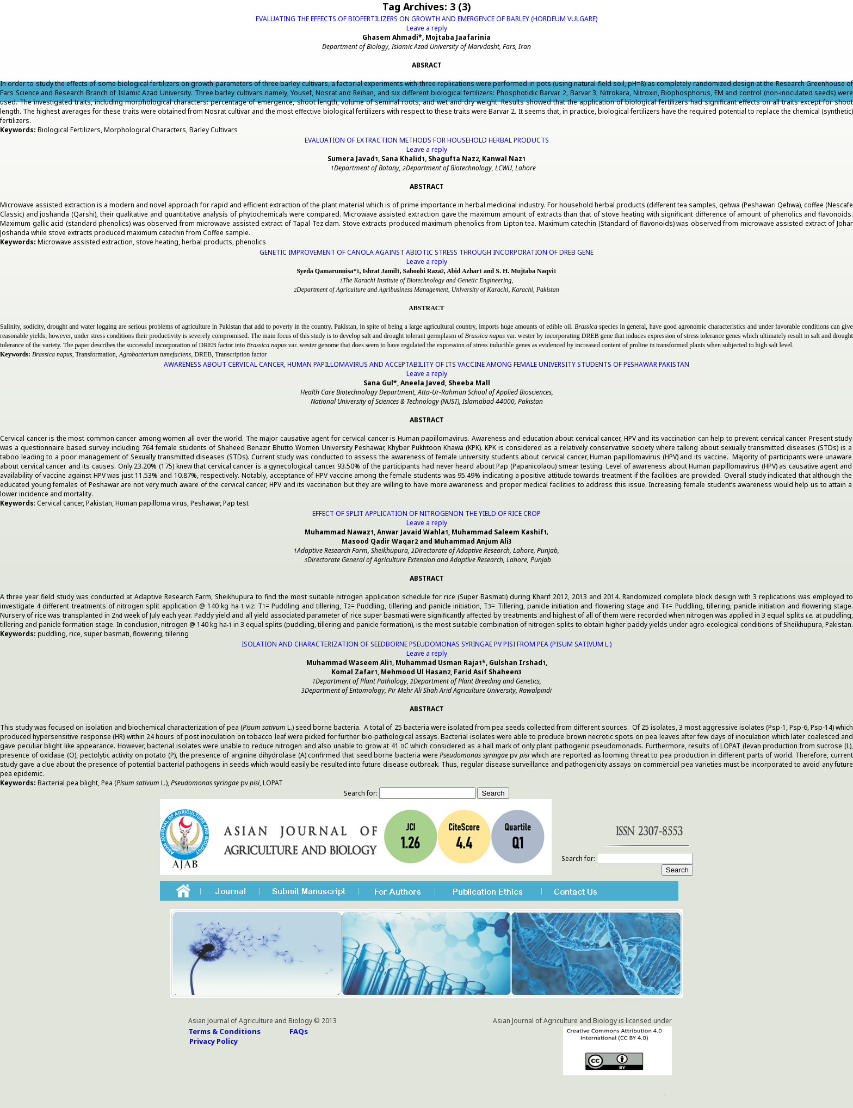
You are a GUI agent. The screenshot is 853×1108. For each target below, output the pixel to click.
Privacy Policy (213, 1041)
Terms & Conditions (224, 1031)
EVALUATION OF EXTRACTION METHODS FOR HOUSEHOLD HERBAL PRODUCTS (427, 140)
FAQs (298, 1031)
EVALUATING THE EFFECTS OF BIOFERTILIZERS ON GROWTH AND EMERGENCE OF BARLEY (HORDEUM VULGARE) (426, 18)
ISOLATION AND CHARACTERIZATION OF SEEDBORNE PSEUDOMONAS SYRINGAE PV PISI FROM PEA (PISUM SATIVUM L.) (426, 644)
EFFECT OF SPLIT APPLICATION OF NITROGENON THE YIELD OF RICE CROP (426, 513)
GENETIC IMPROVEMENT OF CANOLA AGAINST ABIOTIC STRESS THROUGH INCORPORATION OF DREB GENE (426, 252)
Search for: (361, 793)
